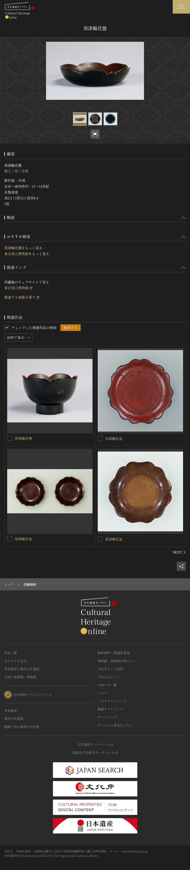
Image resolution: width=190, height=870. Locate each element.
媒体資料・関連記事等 (113, 652)
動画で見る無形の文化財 (22, 726)
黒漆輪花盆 (23, 538)
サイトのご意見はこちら (115, 725)
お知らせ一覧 (107, 685)
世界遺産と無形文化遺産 (22, 668)
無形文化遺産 (14, 718)
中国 (24, 170)
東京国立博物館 (16, 253)
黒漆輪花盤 (13, 247)
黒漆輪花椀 (23, 438)
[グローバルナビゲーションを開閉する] (181, 7)
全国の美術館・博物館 (20, 677)
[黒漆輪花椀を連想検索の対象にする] (9, 438)
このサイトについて (111, 701)
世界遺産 (10, 710)
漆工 (7, 170)
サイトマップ (107, 717)
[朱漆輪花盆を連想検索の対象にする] (100, 438)
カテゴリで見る (15, 661)
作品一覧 (10, 652)
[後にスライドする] (179, 552)
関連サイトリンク (110, 709)
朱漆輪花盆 (113, 438)
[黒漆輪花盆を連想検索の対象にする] (9, 538)
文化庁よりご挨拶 (110, 668)
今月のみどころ (108, 677)
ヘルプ (102, 693)
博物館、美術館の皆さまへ (116, 661)
